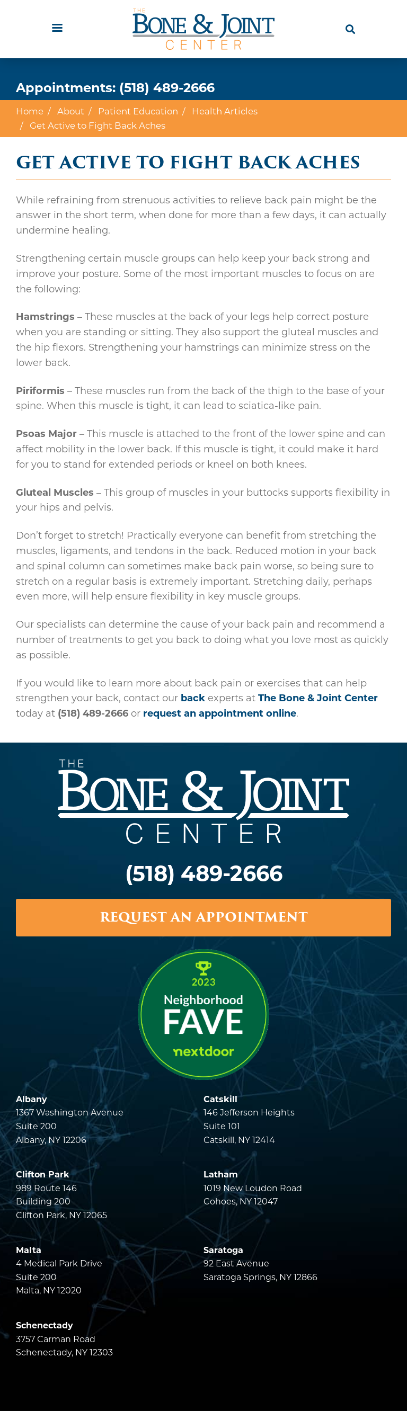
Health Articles (225, 111)
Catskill (220, 1099)
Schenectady (44, 1325)
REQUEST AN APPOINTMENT (204, 917)
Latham (221, 1174)
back (193, 698)
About (70, 111)
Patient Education (138, 111)
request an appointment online (219, 713)
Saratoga (223, 1250)
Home (29, 111)
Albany (31, 1099)
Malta (28, 1250)
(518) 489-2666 (167, 87)
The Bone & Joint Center (318, 698)
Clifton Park (42, 1174)
